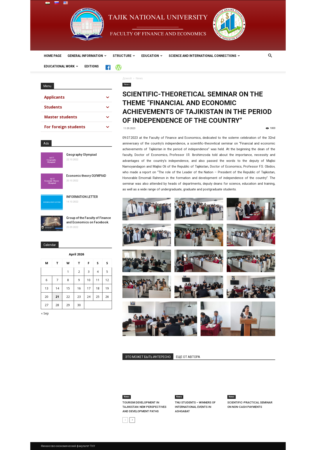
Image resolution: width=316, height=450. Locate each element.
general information (87, 56)
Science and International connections (204, 56)
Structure (124, 56)
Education (151, 56)
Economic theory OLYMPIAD (86, 175)
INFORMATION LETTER (82, 197)
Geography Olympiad (81, 154)
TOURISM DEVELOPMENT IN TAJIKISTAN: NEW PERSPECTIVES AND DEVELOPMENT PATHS (144, 407)
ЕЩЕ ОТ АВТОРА (188, 357)
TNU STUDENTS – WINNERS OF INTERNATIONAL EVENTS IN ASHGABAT (195, 407)
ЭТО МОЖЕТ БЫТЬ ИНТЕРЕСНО (148, 357)
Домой (127, 78)
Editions (91, 66)
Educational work (61, 66)
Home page (52, 56)
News (127, 84)
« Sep (45, 313)
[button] (270, 56)
